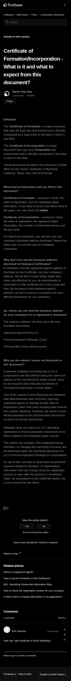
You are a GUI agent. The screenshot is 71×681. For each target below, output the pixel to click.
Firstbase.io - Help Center (16, 14)
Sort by (63, 618)
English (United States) (54, 674)
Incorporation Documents (52, 14)
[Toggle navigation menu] (65, 4)
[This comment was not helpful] (64, 640)
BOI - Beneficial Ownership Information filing (28, 584)
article (44, 210)
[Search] (36, 22)
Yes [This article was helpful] (27, 526)
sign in (14, 655)
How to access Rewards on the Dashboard (27, 578)
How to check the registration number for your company (34, 590)
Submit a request (48, 542)
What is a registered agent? (19, 572)
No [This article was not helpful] (44, 526)
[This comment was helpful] (64, 629)
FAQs (34, 14)
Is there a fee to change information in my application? (33, 596)
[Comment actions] (64, 645)
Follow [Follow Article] (10, 101)
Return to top (13, 553)
